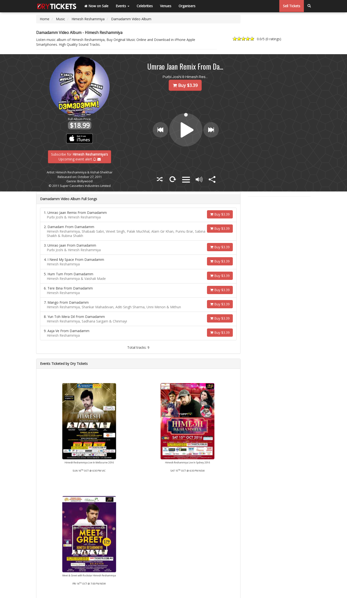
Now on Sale (96, 6)
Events (122, 6)
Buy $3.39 (220, 214)
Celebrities (145, 6)
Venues (165, 6)
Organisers (187, 6)
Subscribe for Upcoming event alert (79, 156)
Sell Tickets (291, 6)
